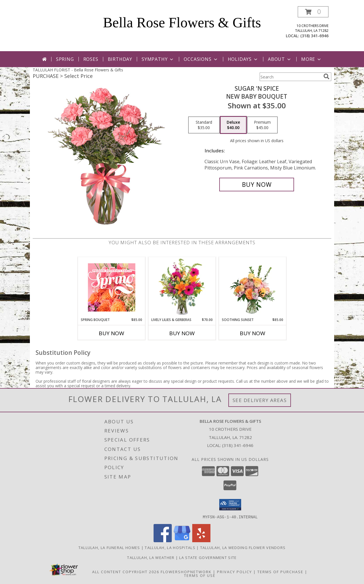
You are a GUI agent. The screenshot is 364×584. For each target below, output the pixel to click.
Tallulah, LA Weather (150, 557)
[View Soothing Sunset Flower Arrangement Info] (252, 287)
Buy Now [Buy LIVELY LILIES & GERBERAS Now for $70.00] (182, 333)
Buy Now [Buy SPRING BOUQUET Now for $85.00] (111, 333)
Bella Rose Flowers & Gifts (182, 22)
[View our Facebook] (163, 540)
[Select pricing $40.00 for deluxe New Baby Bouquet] (233, 125)
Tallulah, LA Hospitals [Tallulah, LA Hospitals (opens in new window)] (170, 547)
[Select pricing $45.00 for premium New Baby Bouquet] (262, 125)
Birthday (120, 59)
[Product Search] (290, 77)
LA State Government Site (208, 557)
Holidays (243, 59)
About (280, 59)
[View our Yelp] (201, 540)
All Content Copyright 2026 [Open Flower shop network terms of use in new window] (125, 571)
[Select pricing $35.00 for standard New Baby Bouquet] (204, 125)
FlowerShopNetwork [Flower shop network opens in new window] (186, 571)
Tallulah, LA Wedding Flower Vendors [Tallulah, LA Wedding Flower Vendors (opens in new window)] (243, 547)
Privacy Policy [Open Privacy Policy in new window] (234, 571)
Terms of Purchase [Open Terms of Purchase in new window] (280, 571)
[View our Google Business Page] (182, 540)
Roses (90, 59)
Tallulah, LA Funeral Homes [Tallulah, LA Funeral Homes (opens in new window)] (109, 547)
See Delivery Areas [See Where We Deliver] (260, 400)
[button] (313, 11)
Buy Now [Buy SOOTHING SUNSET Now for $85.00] (252, 333)
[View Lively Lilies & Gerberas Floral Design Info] (182, 287)
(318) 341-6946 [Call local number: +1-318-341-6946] (314, 35)
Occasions (201, 59)
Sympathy (158, 59)
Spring (65, 59)
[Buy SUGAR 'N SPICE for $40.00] (256, 184)
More (311, 59)
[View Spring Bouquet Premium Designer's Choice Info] (111, 287)
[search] (326, 76)
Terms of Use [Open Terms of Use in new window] (200, 575)
